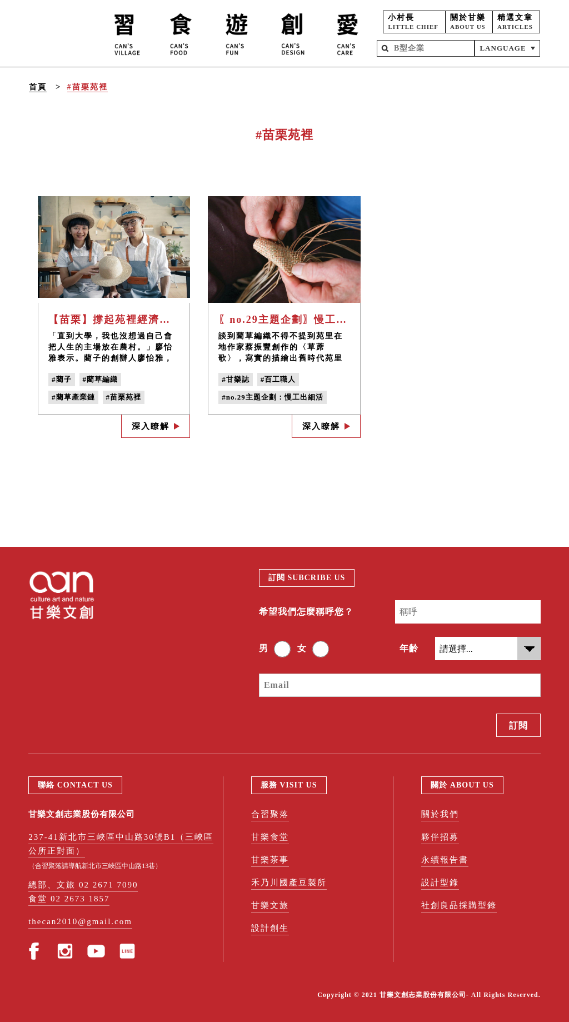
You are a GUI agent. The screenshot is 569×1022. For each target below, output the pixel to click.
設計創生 (270, 928)
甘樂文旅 (270, 905)
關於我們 (440, 814)
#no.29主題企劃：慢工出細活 (272, 397)
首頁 (38, 87)
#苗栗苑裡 (87, 87)
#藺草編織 (100, 379)
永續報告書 (444, 859)
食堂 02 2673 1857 (68, 898)
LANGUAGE (503, 48)
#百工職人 (278, 379)
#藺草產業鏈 (73, 397)
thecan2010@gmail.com (80, 921)
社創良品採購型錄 (459, 905)
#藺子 (62, 379)
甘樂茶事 (270, 859)
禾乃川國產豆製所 (289, 882)
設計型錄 (440, 882)
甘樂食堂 (270, 836)
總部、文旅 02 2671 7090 (83, 884)
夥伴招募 (440, 836)
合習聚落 (270, 814)
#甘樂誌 (235, 379)
